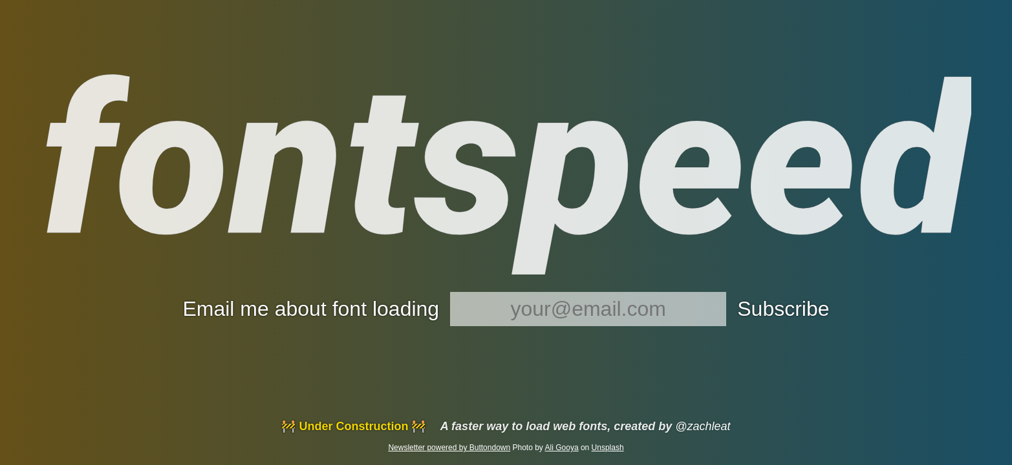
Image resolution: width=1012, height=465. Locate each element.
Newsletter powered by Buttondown (449, 447)
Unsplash (608, 447)
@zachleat (702, 426)
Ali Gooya (562, 447)
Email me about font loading (310, 308)
